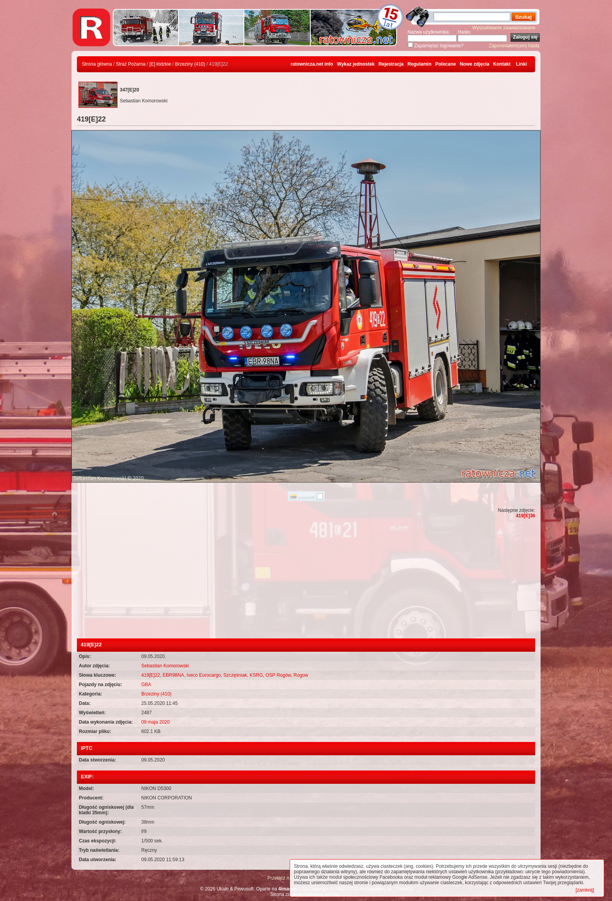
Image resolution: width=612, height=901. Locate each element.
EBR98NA (173, 675)
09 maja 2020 (155, 722)
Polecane (445, 64)
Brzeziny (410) (190, 64)
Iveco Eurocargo (204, 675)
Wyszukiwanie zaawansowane (504, 27)
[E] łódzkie (160, 64)
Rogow (301, 675)
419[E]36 (525, 515)
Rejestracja (391, 64)
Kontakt (502, 64)
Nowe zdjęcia (474, 64)
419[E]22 (150, 675)
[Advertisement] (306, 580)
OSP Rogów (278, 675)
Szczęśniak (235, 675)
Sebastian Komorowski (165, 666)
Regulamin (419, 64)
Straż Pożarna (131, 64)
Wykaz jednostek (355, 64)
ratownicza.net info (312, 64)
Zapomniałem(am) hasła (514, 45)
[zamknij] (585, 890)
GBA (146, 684)
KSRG (256, 675)
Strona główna (97, 64)
